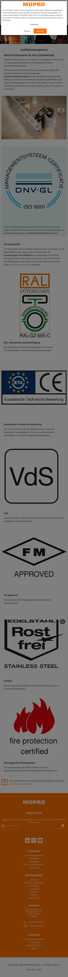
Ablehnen (27, 31)
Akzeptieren (40, 31)
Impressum (34, 24)
